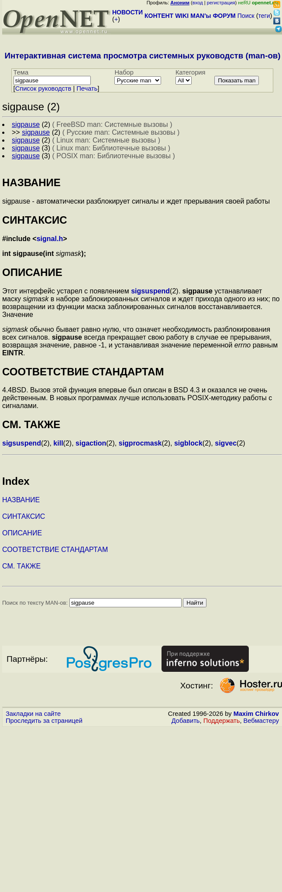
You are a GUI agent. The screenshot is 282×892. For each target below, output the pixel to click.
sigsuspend (150, 291)
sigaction (91, 443)
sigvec (226, 443)
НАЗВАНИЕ (21, 500)
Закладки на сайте (33, 713)
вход (198, 2)
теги (264, 15)
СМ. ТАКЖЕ (21, 566)
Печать (86, 88)
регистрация (221, 2)
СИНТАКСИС (23, 516)
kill (58, 443)
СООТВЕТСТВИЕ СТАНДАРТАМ (55, 549)
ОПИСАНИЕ (22, 533)
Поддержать (221, 720)
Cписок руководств (43, 88)
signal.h (50, 238)
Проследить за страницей (44, 720)
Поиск (245, 15)
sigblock (188, 443)
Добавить (186, 720)
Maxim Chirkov (256, 713)
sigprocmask (140, 443)
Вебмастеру (261, 720)
